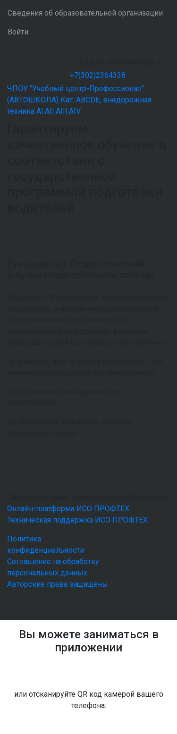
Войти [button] (18, 31)
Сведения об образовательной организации (85, 12)
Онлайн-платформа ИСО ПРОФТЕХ (68, 508)
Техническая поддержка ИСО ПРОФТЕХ (77, 519)
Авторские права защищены (57, 584)
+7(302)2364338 (98, 75)
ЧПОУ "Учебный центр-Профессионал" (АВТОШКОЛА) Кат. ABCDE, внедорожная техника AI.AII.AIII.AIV (79, 100)
